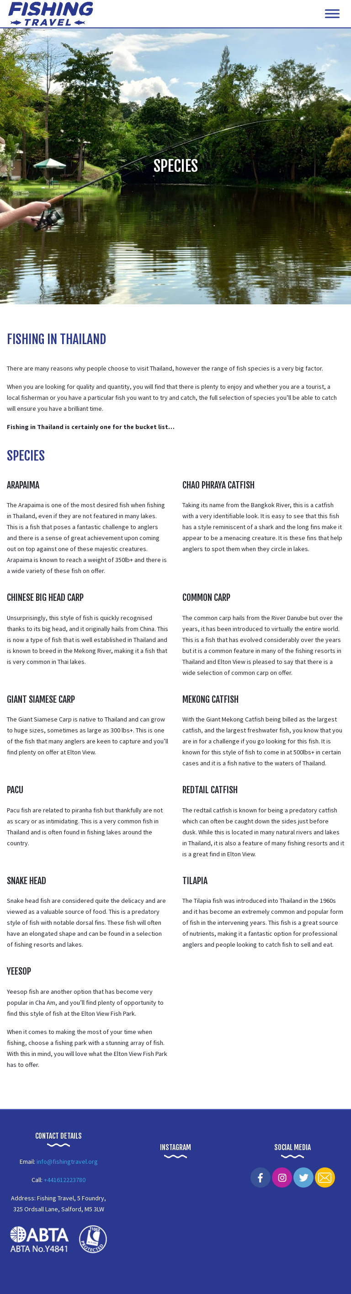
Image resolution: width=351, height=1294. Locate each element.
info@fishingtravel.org (67, 1161)
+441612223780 (64, 1180)
